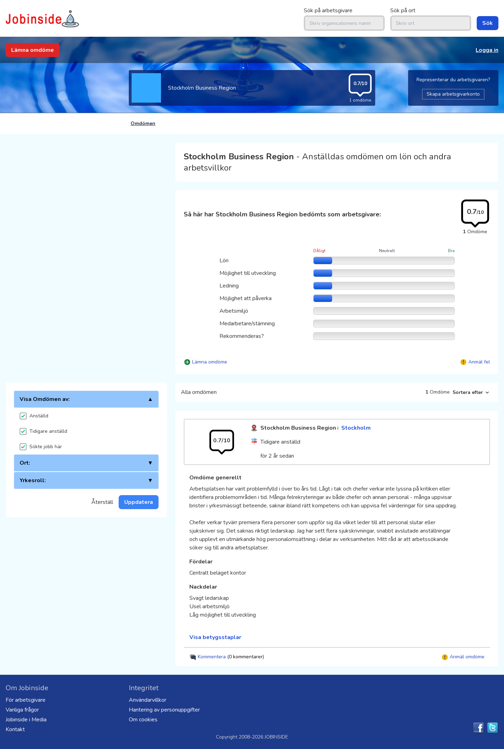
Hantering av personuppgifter (164, 710)
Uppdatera (138, 502)
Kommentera (226, 657)
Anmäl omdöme (462, 657)
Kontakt (15, 729)
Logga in (487, 50)
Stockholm (356, 428)
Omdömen (143, 123)
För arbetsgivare (26, 700)
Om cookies (143, 719)
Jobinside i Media (26, 719)
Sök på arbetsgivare (328, 10)
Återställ (102, 502)
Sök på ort (402, 10)
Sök (487, 23)
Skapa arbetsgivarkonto (453, 94)
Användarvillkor (147, 700)
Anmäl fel (479, 362)
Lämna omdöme (32, 50)
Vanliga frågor (22, 710)
